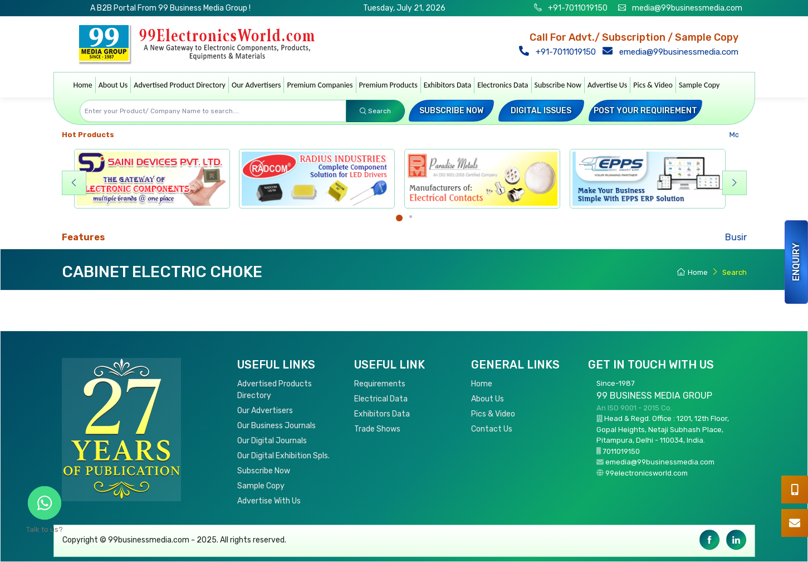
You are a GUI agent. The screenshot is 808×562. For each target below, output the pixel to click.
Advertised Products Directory (274, 389)
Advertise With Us (269, 501)
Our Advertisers (256, 85)
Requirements (379, 384)
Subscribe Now (558, 85)
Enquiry (796, 262)
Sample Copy (699, 85)
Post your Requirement (645, 110)
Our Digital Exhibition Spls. (283, 456)
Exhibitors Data (448, 85)
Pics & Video (653, 85)
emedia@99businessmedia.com (673, 52)
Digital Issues (541, 110)
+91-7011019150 (577, 8)
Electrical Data (381, 399)
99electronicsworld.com (646, 473)
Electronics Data (502, 85)
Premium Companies (319, 85)
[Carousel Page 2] (410, 216)
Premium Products (388, 85)
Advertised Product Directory (180, 85)
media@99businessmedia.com (687, 8)
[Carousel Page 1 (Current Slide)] (399, 218)
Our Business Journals (276, 425)
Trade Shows (377, 429)
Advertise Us (607, 85)
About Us (113, 85)
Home (83, 85)
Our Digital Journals (272, 440)
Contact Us (491, 429)
